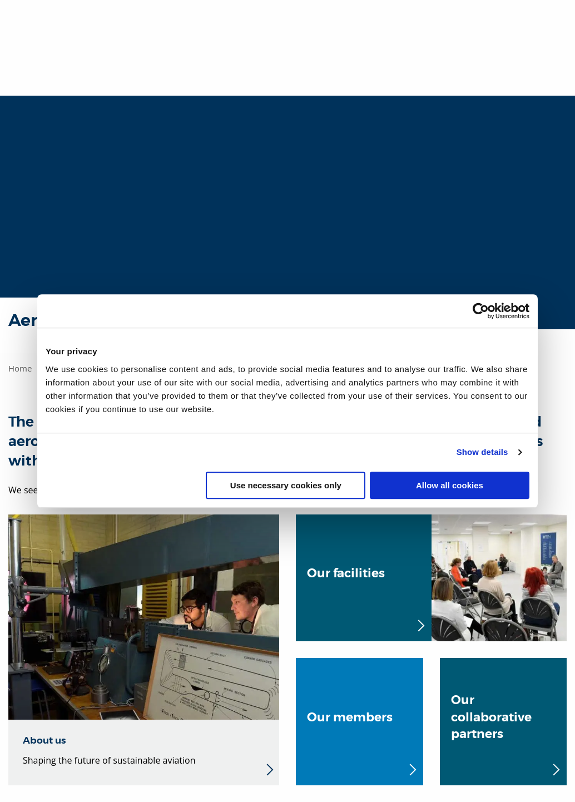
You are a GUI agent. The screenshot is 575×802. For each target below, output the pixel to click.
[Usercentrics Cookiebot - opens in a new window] (480, 311)
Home (20, 368)
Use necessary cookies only (285, 485)
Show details (482, 452)
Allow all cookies (449, 485)
